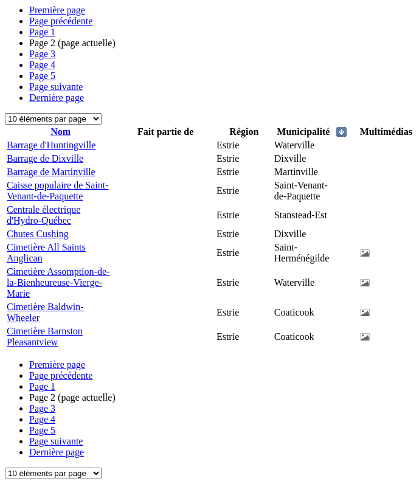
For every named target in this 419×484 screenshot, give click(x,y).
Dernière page (56, 97)
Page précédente (60, 21)
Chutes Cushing (38, 234)
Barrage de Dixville (45, 158)
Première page (57, 10)
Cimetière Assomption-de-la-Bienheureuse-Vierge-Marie (58, 282)
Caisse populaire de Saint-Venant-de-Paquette (58, 190)
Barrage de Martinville (51, 172)
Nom (60, 131)
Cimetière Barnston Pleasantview (45, 336)
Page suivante (56, 86)
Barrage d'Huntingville (51, 145)
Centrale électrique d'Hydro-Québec (43, 215)
